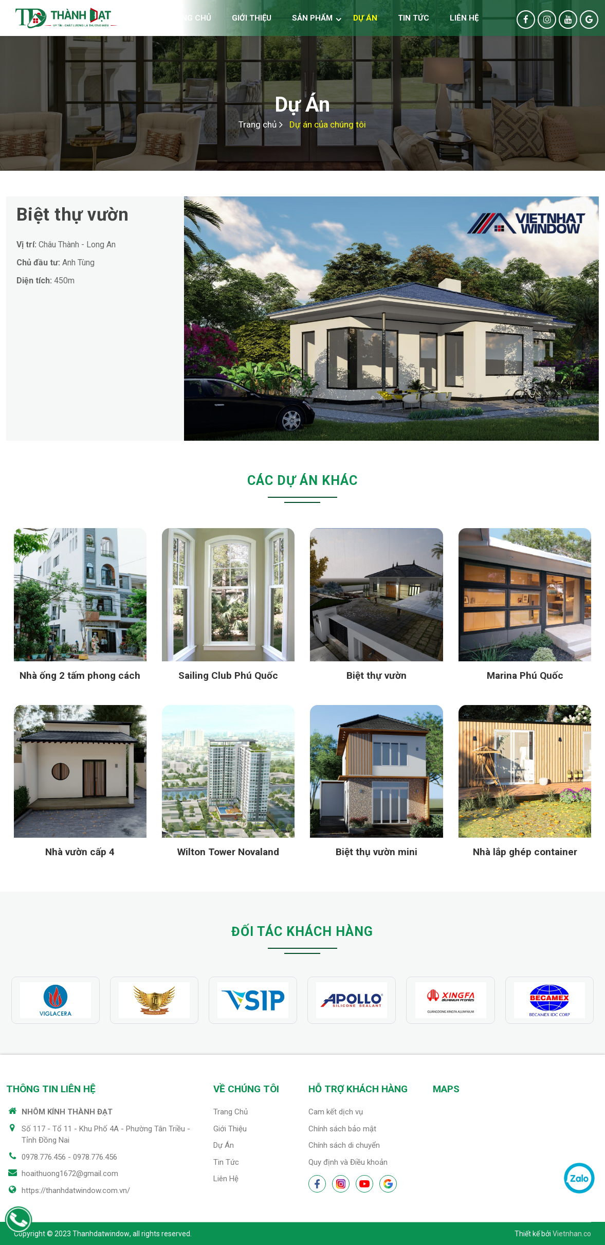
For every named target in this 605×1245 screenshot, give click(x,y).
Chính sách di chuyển (344, 1145)
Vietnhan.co (572, 1234)
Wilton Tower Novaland (228, 852)
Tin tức (413, 18)
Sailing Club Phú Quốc (228, 675)
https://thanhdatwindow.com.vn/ (76, 1190)
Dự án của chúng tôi (327, 124)
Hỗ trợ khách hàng (358, 1089)
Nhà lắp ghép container (525, 852)
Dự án (365, 18)
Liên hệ (464, 18)
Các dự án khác (302, 480)
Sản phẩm (312, 18)
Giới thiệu (251, 18)
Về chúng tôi (246, 1089)
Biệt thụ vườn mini (376, 852)
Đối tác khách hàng (302, 931)
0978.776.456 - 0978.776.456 (69, 1157)
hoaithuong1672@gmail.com (70, 1173)
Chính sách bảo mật (342, 1128)
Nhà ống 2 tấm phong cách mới (80, 677)
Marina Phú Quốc (525, 675)
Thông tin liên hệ (51, 1089)
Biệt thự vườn (376, 675)
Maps (446, 1089)
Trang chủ (188, 18)
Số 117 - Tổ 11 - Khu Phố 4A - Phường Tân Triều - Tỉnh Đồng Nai (106, 1134)
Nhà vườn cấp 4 (80, 852)
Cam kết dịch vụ (335, 1111)
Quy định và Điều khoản (348, 1162)
